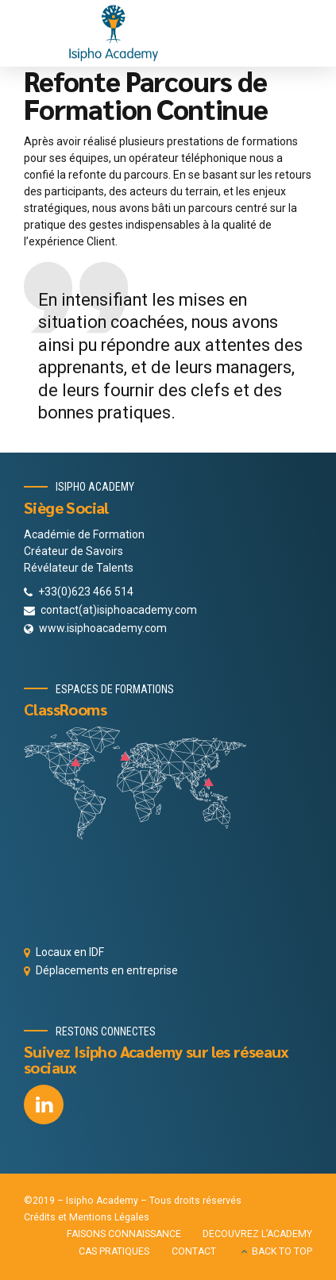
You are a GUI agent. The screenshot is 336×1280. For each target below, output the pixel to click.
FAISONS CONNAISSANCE (124, 1234)
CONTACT (194, 1251)
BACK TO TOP (282, 1251)
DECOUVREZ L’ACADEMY (257, 1234)
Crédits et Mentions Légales (86, 1217)
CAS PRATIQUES (114, 1251)
